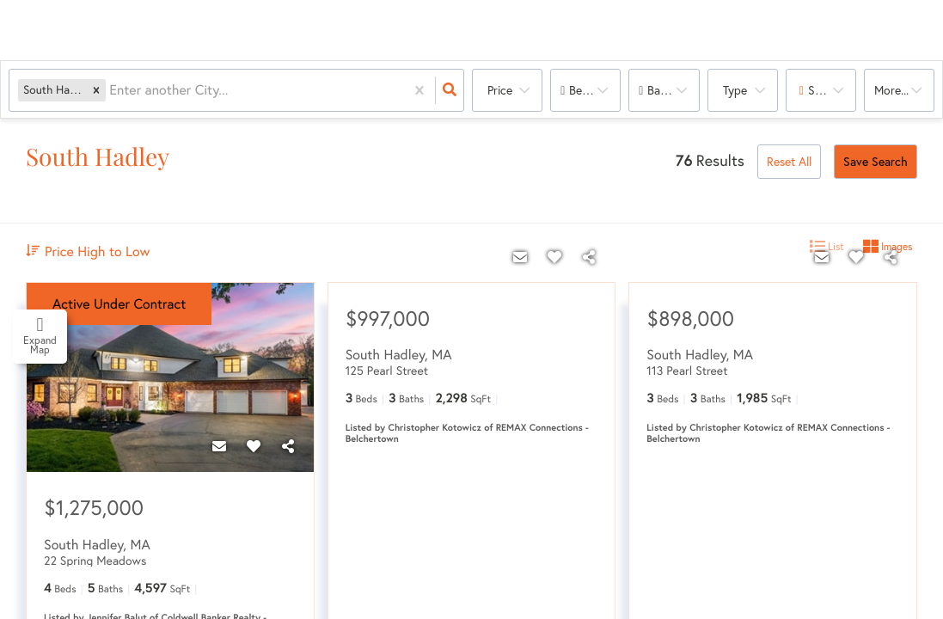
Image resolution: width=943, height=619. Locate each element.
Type (735, 90)
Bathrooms (673, 90)
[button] (96, 90)
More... (891, 90)
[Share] (288, 446)
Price (499, 90)
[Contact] (219, 446)
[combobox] (111, 91)
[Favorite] (253, 446)
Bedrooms (595, 90)
